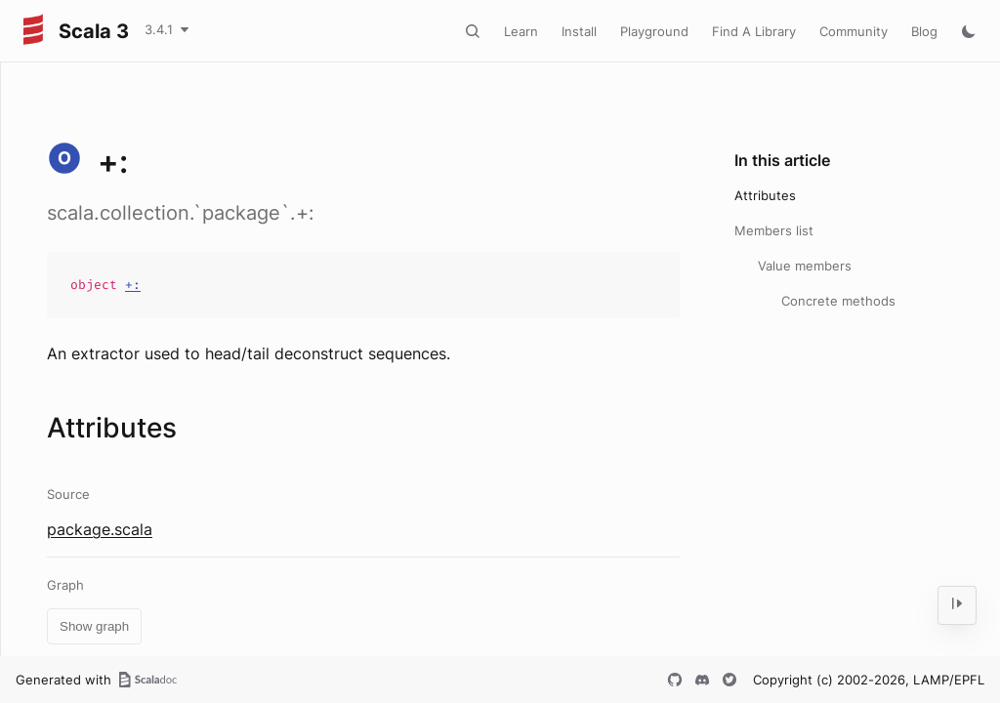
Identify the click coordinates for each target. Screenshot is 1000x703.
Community (853, 31)
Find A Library (754, 31)
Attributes (765, 195)
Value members (805, 265)
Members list (773, 230)
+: (133, 284)
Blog (924, 31)
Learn (521, 31)
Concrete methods (838, 301)
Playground (654, 31)
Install (579, 31)
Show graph (94, 626)
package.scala (99, 529)
